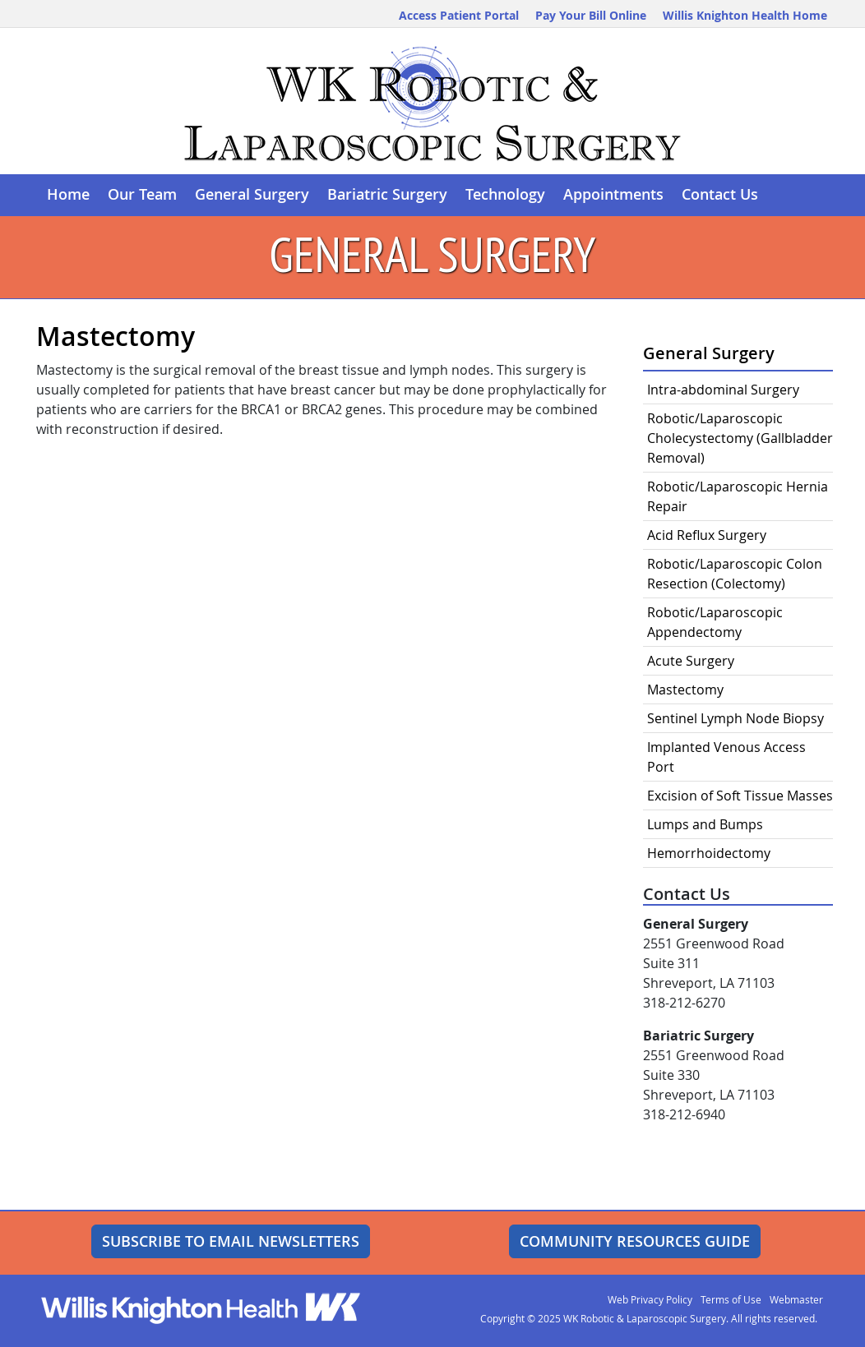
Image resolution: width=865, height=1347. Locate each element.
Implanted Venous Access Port (726, 757)
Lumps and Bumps (705, 824)
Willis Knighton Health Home (745, 15)
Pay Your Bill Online (590, 15)
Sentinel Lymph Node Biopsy (735, 718)
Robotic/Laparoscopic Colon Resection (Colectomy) (734, 574)
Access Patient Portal (459, 15)
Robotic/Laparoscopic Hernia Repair (737, 496)
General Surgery (252, 194)
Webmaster (796, 1299)
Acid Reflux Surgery (706, 535)
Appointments (613, 194)
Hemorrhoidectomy (708, 853)
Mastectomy (685, 689)
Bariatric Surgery (387, 194)
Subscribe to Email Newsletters (230, 1241)
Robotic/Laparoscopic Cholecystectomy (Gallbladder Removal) (740, 438)
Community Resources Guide (635, 1241)
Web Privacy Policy (650, 1299)
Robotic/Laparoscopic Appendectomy (715, 622)
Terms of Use (731, 1299)
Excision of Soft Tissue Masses (740, 796)
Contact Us (720, 194)
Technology (505, 194)
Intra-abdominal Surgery (723, 390)
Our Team (142, 194)
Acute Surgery (690, 661)
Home (68, 194)
